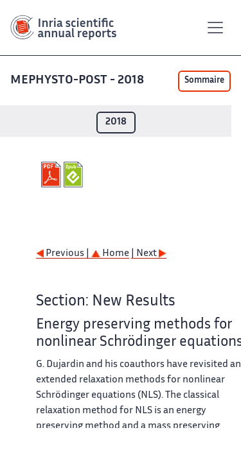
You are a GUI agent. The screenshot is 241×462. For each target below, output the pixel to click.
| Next (148, 254)
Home (110, 254)
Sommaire (204, 81)
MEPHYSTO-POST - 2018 (77, 80)
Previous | (63, 254)
